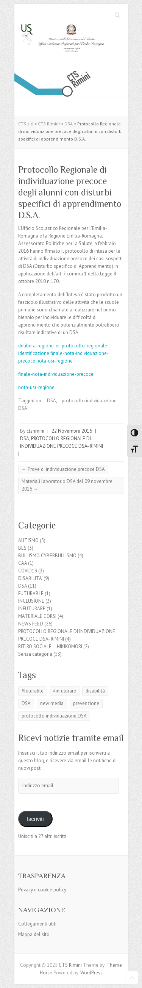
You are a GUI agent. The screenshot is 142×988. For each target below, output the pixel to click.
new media (52, 703)
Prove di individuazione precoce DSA (63, 469)
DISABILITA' (30, 578)
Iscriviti (35, 819)
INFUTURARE (31, 608)
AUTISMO (28, 540)
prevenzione (86, 703)
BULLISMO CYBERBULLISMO (47, 555)
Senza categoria (35, 654)
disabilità (95, 691)
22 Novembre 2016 (71, 431)
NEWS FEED (30, 624)
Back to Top (131, 977)
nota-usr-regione (54, 361)
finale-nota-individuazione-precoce (56, 374)
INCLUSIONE (31, 601)
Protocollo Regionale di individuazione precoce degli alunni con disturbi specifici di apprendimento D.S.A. (69, 192)
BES (22, 548)
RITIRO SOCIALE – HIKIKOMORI (50, 646)
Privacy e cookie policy (42, 889)
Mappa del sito (34, 934)
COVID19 (27, 570)
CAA (22, 563)
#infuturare (64, 691)
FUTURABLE (31, 593)
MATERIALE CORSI (37, 616)
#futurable (33, 691)
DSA (51, 400)
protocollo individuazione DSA (54, 716)
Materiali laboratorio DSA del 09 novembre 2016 (67, 485)
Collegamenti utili (37, 924)
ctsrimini (35, 431)
